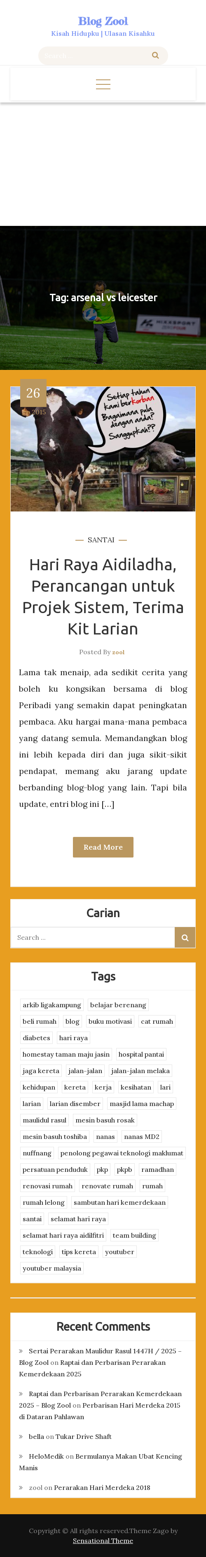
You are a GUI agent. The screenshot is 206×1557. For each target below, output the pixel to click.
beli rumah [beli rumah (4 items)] (39, 1021)
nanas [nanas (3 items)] (105, 1136)
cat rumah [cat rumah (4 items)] (157, 1021)
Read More (103, 847)
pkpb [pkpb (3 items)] (124, 1169)
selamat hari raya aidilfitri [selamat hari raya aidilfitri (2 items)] (63, 1235)
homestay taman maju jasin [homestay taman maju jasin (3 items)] (66, 1054)
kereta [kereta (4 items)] (75, 1087)
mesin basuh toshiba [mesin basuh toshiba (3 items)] (55, 1136)
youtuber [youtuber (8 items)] (119, 1252)
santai (101, 539)
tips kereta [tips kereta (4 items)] (79, 1252)
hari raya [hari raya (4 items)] (73, 1038)
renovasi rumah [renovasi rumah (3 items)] (48, 1186)
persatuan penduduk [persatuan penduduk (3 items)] (55, 1169)
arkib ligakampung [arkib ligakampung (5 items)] (52, 1005)
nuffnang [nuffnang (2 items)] (37, 1153)
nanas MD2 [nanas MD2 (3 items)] (141, 1136)
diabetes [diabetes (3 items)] (36, 1038)
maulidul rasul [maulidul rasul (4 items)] (44, 1120)
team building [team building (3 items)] (134, 1235)
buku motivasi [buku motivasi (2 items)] (110, 1021)
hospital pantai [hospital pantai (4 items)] (141, 1054)
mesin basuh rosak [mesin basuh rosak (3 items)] (105, 1120)
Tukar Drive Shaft (84, 1436)
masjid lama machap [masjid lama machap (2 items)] (142, 1103)
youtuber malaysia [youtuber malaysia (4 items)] (52, 1268)
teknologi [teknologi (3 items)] (38, 1252)
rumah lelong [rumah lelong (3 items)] (44, 1202)
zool (118, 652)
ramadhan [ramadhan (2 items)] (157, 1169)
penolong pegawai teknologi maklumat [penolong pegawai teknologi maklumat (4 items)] (122, 1153)
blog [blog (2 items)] (73, 1021)
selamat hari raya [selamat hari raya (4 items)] (78, 1219)
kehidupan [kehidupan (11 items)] (39, 1087)
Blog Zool (103, 21)
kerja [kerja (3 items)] (103, 1087)
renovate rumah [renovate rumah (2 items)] (107, 1186)
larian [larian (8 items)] (32, 1103)
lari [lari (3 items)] (165, 1087)
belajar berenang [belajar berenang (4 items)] (118, 1005)
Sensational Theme (103, 1540)
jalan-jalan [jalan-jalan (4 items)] (85, 1071)
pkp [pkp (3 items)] (102, 1169)
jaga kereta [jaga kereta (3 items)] (41, 1071)
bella (36, 1436)
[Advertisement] (103, 164)
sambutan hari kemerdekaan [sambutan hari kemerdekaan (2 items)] (120, 1202)
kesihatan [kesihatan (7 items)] (136, 1087)
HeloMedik (46, 1456)
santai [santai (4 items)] (32, 1219)
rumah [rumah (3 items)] (152, 1186)
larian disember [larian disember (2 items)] (75, 1103)
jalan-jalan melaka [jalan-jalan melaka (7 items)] (140, 1071)
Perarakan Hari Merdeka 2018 (102, 1487)
